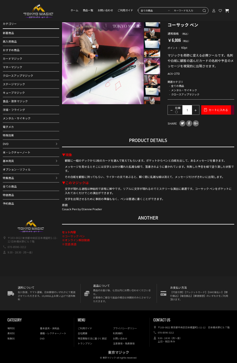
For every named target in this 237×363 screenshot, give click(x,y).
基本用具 (8, 161)
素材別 (11, 333)
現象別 (11, 338)
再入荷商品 (10, 41)
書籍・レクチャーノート (53, 333)
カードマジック (12, 58)
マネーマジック (12, 67)
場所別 (11, 328)
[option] (103, 63)
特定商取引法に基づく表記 (92, 338)
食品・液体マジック (15, 101)
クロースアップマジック (18, 75)
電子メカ (8, 127)
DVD (6, 144)
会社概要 (82, 333)
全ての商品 (10, 186)
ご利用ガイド (126, 11)
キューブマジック (14, 93)
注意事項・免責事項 (124, 343)
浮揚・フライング (14, 110)
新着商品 (8, 33)
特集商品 (8, 178)
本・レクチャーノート (16, 152)
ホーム (75, 11)
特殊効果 (8, 135)
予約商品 (8, 203)
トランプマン (85, 343)
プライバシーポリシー (125, 328)
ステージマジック (14, 84)
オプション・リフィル (17, 169)
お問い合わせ (106, 11)
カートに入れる (218, 110)
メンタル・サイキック (17, 118)
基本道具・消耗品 (49, 328)
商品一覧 (88, 11)
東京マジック (118, 352)
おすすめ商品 (11, 50)
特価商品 (8, 195)
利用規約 (118, 333)
